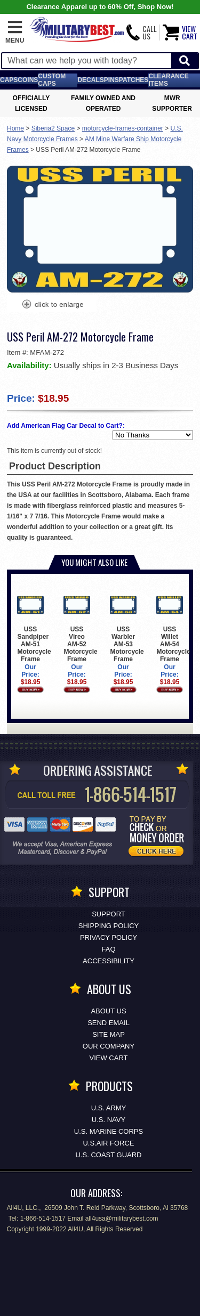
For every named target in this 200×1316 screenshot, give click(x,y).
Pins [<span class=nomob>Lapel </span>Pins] (111, 80)
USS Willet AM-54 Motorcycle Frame (173, 627)
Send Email (108, 1023)
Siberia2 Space (53, 128)
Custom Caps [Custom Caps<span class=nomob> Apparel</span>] (52, 79)
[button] (14, 32)
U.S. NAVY (108, 1120)
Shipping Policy (108, 926)
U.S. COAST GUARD (108, 1155)
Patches (134, 80)
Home (15, 128)
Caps (9, 80)
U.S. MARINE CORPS (108, 1131)
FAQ (108, 949)
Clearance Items (168, 79)
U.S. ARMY (108, 1108)
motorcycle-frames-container (122, 128)
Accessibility (108, 961)
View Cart (109, 1058)
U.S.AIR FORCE (108, 1143)
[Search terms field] (86, 61)
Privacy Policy (108, 937)
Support (108, 914)
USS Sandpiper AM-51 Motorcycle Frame (34, 627)
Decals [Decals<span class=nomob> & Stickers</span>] (90, 80)
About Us (108, 1011)
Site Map (108, 1034)
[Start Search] (184, 61)
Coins (28, 80)
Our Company (108, 1046)
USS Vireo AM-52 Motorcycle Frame (80, 627)
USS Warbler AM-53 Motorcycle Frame (126, 627)
